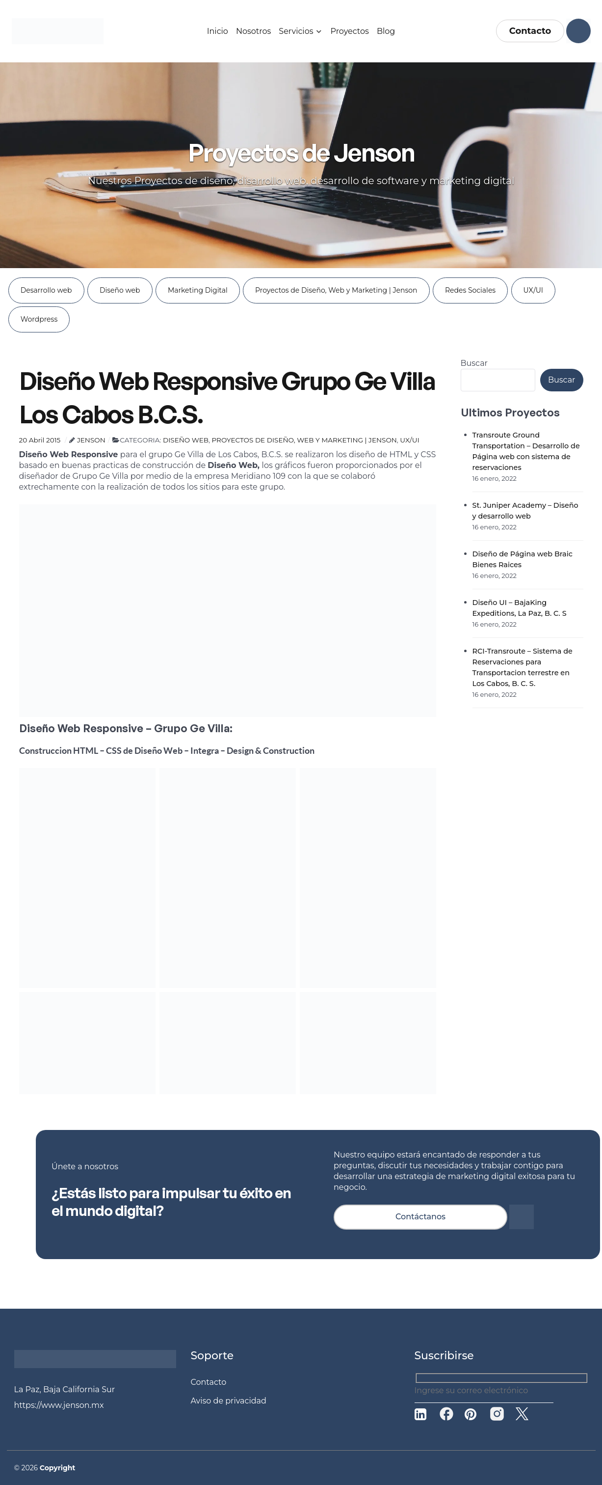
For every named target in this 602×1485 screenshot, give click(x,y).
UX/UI (533, 290)
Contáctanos (420, 1216)
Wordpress (39, 319)
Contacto (530, 31)
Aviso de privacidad (228, 1400)
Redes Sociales (470, 290)
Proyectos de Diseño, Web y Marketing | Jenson (336, 290)
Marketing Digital (198, 290)
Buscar (474, 363)
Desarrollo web (46, 290)
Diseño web (120, 290)
